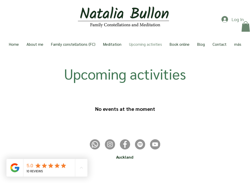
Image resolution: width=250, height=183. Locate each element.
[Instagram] (110, 144)
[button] (245, 26)
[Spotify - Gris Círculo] (140, 144)
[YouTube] (155, 144)
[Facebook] (125, 144)
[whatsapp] (95, 144)
